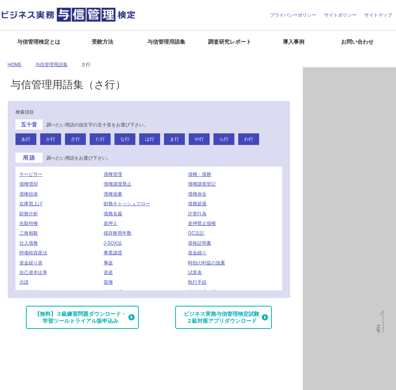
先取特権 (28, 223)
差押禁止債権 (202, 223)
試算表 (195, 272)
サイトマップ (378, 15)
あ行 (26, 139)
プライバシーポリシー (293, 15)
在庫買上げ (31, 203)
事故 (108, 263)
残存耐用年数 (117, 233)
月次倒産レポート (326, 75)
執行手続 (197, 282)
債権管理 (113, 174)
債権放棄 (113, 194)
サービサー (31, 174)
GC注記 (196, 233)
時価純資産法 (33, 252)
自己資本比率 (33, 272)
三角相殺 (28, 233)
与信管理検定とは (38, 42)
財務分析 (28, 213)
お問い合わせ (357, 42)
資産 (108, 272)
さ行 (75, 139)
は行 (149, 139)
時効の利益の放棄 (206, 263)
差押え (111, 223)
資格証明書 (199, 243)
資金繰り (197, 252)
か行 (50, 139)
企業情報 (12, 380)
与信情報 (317, 109)
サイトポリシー (340, 15)
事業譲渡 (113, 252)
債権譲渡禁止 (117, 184)
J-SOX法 (113, 243)
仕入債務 (28, 243)
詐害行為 (197, 213)
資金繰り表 (31, 263)
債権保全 (197, 194)
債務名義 (113, 213)
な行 (125, 139)
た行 (100, 139)
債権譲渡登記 (202, 184)
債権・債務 (199, 174)
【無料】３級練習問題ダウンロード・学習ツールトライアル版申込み (80, 317)
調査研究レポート (229, 42)
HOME (15, 64)
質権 (108, 282)
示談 (24, 282)
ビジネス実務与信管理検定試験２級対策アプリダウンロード (221, 317)
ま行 (174, 139)
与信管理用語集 (166, 42)
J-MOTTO (347, 225)
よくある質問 (41, 380)
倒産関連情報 (322, 92)
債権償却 (28, 184)
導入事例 (293, 42)
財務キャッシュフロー (127, 203)
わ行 (248, 139)
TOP (378, 328)
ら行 (224, 139)
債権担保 (28, 194)
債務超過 (197, 203)
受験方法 (102, 42)
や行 (199, 139)
